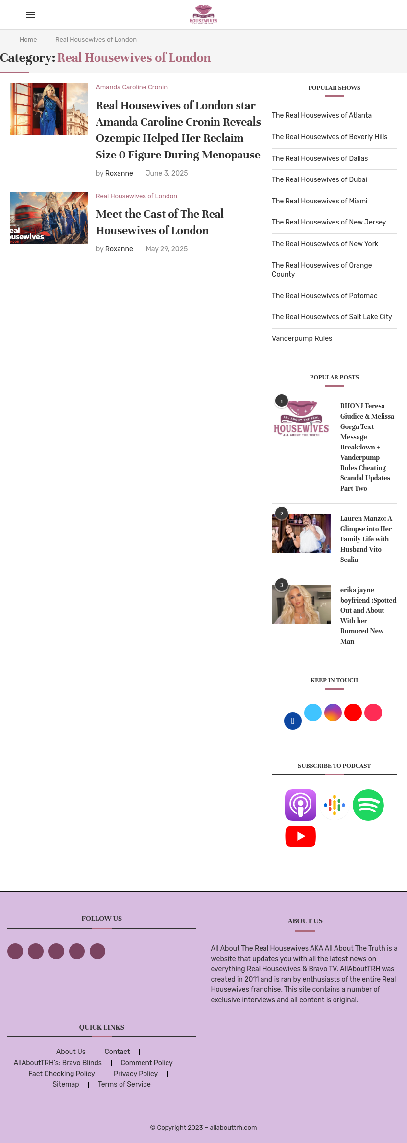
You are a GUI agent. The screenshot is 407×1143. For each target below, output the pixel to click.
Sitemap (66, 1084)
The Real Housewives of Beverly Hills (329, 137)
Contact (117, 1052)
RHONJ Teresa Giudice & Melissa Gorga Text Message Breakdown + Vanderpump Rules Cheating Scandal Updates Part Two (367, 447)
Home (28, 39)
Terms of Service (124, 1084)
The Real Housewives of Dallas (320, 159)
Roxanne (119, 173)
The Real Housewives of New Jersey (329, 222)
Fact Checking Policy (61, 1074)
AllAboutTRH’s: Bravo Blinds (58, 1063)
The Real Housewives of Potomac (325, 296)
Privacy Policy (136, 1074)
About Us (71, 1052)
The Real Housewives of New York (325, 244)
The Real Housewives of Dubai (319, 180)
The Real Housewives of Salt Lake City (332, 317)
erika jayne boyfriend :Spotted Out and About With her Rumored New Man (368, 616)
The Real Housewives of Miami (319, 201)
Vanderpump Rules (302, 339)
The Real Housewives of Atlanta (322, 116)
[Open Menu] (30, 14)
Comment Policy (146, 1063)
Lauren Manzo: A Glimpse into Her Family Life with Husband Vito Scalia (366, 539)
